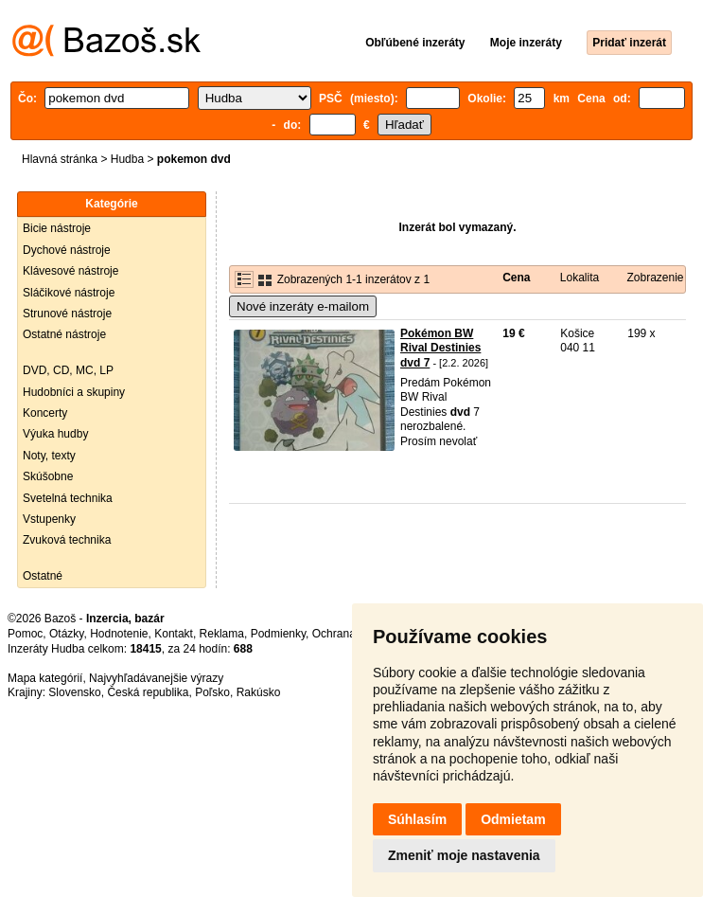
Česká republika (147, 692)
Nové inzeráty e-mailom (303, 306)
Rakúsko (259, 692)
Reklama (222, 633)
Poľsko (212, 692)
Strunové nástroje (67, 313)
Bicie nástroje (57, 228)
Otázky (66, 633)
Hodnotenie (119, 633)
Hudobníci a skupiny (74, 392)
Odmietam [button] (513, 819)
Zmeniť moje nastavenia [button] (464, 855)
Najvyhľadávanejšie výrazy (156, 678)
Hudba (127, 159)
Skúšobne (48, 476)
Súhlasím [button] (417, 819)
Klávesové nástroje (70, 271)
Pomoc (25, 633)
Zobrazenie (654, 277)
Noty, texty (49, 455)
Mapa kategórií (45, 678)
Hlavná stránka (59, 159)
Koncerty (45, 413)
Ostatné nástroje (64, 334)
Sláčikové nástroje (68, 292)
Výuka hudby (55, 433)
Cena (516, 277)
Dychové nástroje (67, 250)
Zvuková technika (67, 540)
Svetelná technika (68, 498)
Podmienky (278, 633)
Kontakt (173, 633)
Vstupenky (49, 519)
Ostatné (42, 576)
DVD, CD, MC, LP (68, 370)
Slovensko (74, 692)
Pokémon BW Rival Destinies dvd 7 (440, 348)
